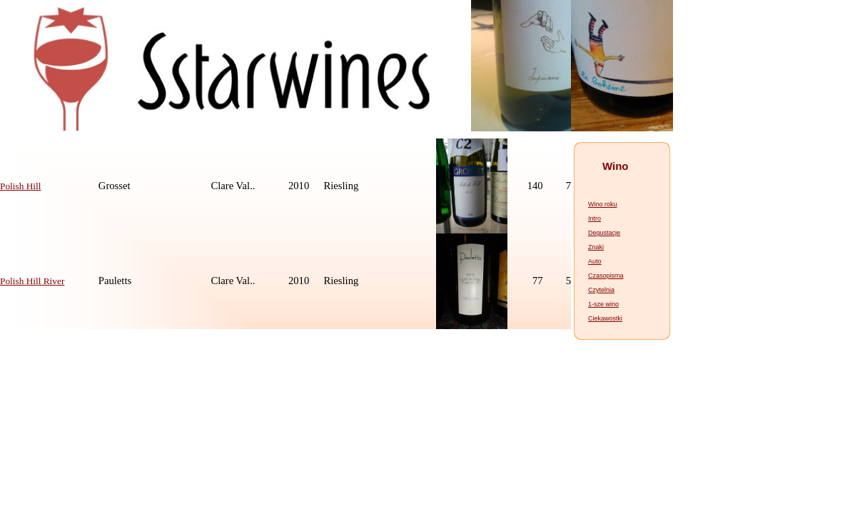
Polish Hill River (32, 281)
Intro (594, 218)
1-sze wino (603, 304)
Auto (595, 261)
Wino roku (602, 204)
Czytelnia (601, 289)
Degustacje (604, 232)
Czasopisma (606, 275)
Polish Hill (20, 186)
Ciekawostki (605, 318)
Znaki (596, 247)
